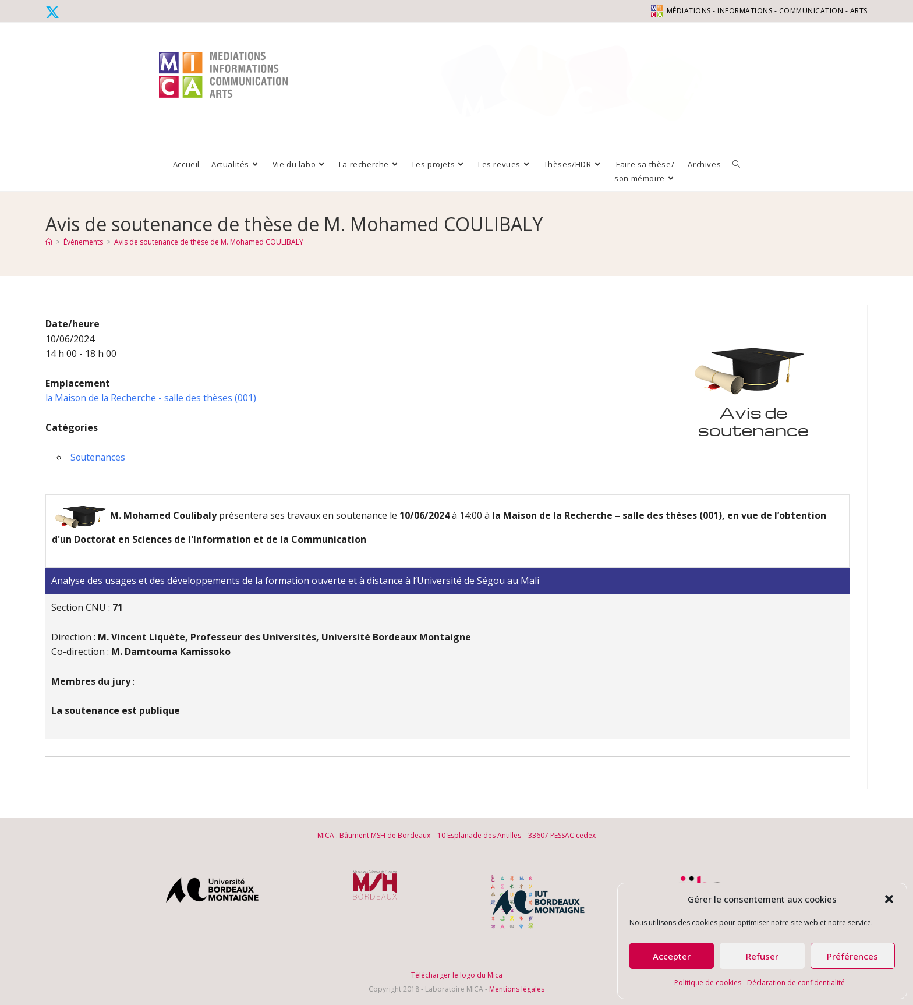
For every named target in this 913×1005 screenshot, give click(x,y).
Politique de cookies (707, 983)
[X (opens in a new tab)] (54, 12)
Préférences (852, 956)
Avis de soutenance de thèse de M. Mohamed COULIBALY (208, 242)
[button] (889, 899)
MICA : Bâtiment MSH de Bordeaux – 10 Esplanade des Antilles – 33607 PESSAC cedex (456, 835)
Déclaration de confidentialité (796, 983)
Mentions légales (516, 989)
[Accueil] (48, 242)
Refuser (762, 956)
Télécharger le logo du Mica (456, 975)
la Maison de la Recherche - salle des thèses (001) (152, 397)
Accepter (672, 956)
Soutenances (98, 457)
